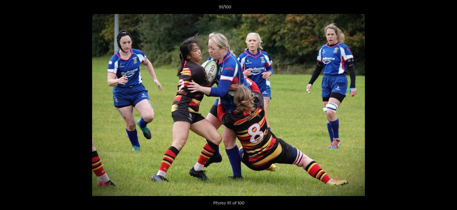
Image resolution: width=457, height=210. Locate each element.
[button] (432, 8)
